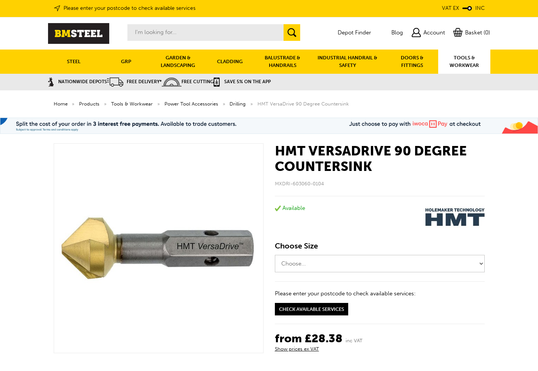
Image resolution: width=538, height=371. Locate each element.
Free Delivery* (134, 81)
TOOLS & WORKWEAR (464, 61)
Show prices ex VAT (297, 349)
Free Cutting (188, 81)
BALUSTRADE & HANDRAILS (282, 61)
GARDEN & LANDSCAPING (178, 61)
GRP (126, 61)
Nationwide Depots (77, 81)
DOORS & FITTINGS (412, 61)
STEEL (74, 61)
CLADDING (230, 61)
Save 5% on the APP (242, 81)
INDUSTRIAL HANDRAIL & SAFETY (347, 61)
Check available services (311, 309)
